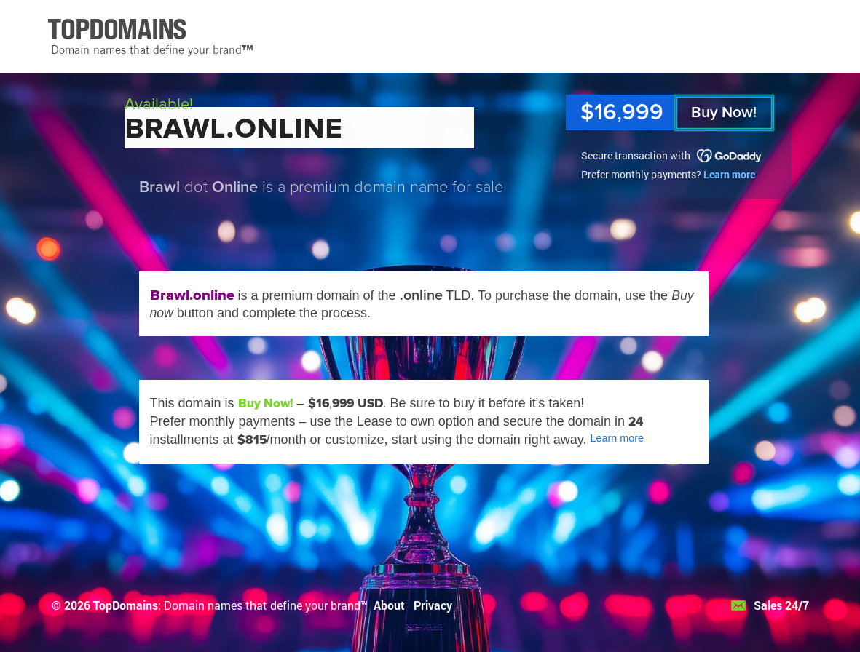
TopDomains (125, 605)
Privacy (433, 605)
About (389, 605)
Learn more (729, 174)
